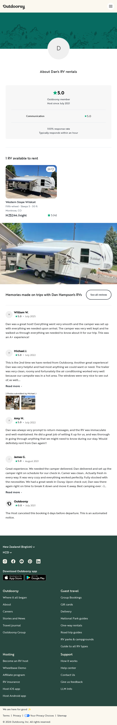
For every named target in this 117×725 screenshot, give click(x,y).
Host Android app (14, 696)
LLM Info (66, 689)
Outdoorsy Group (14, 632)
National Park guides (74, 618)
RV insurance (11, 682)
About (7, 604)
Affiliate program (14, 675)
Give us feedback (72, 682)
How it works (69, 661)
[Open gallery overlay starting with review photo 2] (28, 403)
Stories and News (14, 618)
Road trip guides (71, 632)
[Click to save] (50, 169)
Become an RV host (15, 661)
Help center (68, 668)
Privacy (17, 715)
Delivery (66, 611)
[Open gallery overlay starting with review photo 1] (13, 403)
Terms (6, 715)
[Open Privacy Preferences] (39, 715)
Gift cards (67, 604)
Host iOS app (11, 689)
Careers (8, 611)
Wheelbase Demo (14, 668)
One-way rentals (71, 625)
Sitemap (62, 715)
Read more (14, 386)
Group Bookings (71, 597)
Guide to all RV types (74, 646)
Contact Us (68, 675)
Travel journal (12, 625)
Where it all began (15, 597)
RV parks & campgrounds (77, 639)
